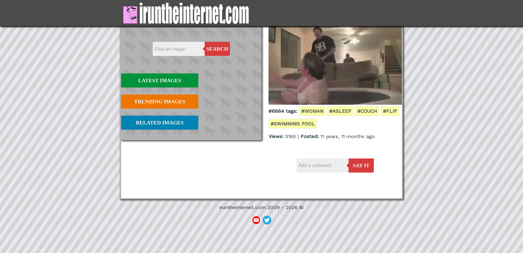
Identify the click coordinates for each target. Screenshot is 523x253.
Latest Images (159, 80)
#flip (390, 111)
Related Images (160, 122)
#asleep (340, 111)
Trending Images (159, 101)
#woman (312, 111)
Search (217, 49)
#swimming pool (293, 123)
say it (361, 165)
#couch (367, 111)
